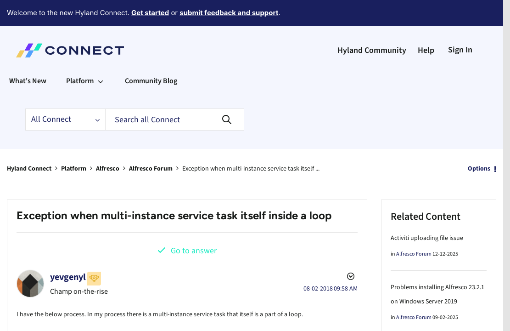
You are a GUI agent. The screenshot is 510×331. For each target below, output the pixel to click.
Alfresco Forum (151, 143)
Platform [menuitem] (80, 56)
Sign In (460, 24)
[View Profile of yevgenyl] (68, 251)
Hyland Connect (29, 143)
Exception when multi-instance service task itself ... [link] (250, 143)
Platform (73, 143)
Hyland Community (371, 25)
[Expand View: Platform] (100, 55)
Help (426, 25)
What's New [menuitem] (27, 56)
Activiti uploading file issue (427, 212)
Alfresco (107, 143)
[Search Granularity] (65, 94)
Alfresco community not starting (435, 325)
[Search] (174, 94)
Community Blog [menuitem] (151, 56)
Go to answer (194, 225)
